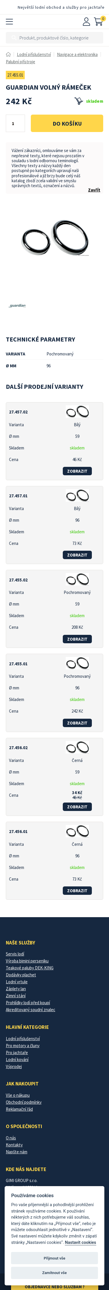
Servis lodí (15, 954)
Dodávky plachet (21, 975)
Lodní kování (17, 1059)
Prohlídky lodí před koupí (28, 1002)
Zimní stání (16, 995)
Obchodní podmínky (24, 1102)
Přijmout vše (54, 1258)
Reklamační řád (19, 1109)
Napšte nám (16, 1152)
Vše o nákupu (18, 1095)
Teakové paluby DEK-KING (29, 968)
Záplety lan (16, 988)
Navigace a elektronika (77, 54)
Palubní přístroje (20, 61)
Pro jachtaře (17, 1052)
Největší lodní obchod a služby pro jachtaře (61, 7)
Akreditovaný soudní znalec (30, 1009)
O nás (11, 1138)
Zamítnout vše (54, 1273)
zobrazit (77, 471)
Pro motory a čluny (23, 1045)
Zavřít (94, 189)
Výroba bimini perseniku (27, 961)
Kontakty (14, 1145)
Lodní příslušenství (34, 54)
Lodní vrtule (17, 981)
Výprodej (14, 1066)
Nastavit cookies (80, 1242)
